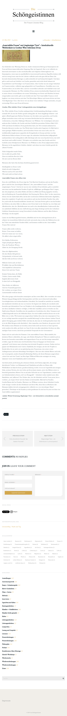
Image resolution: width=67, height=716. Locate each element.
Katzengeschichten (8, 606)
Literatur (5, 634)
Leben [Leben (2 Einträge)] (24, 550)
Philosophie (5, 644)
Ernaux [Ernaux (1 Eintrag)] (59, 541)
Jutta (15, 40)
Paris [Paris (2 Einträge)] (16, 556)
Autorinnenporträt (8, 582)
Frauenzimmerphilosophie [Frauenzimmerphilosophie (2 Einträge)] (22, 544)
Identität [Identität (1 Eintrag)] (6, 547)
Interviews (5, 599)
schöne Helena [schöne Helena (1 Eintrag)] (17, 560)
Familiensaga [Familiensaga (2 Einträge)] (7, 544)
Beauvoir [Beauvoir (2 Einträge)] (18, 541)
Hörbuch (5, 596)
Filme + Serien (6, 592)
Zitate (4, 668)
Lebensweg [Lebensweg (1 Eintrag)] (33, 550)
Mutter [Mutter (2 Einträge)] (46, 553)
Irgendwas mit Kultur (8, 603)
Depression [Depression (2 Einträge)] (38, 541)
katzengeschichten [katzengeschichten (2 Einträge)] (49, 547)
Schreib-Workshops (8, 655)
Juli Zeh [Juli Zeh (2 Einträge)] (38, 547)
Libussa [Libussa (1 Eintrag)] (51, 550)
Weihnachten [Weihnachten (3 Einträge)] (32, 563)
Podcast (4, 648)
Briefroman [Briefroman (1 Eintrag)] (28, 541)
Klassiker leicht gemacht (9, 613)
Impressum (6, 700)
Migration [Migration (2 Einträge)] (37, 553)
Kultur (4, 616)
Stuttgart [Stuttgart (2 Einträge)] (42, 560)
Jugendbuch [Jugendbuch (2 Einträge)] (28, 547)
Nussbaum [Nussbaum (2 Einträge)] (6, 556)
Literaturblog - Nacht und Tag (11, 527)
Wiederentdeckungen (9, 661)
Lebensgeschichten (8, 620)
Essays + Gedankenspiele (9, 585)
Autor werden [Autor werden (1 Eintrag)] (7, 541)
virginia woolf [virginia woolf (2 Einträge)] (7, 563)
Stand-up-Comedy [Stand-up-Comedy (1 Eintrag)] (30, 560)
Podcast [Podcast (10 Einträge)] (32, 556)
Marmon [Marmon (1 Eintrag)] (28, 553)
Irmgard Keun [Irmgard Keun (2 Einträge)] (16, 547)
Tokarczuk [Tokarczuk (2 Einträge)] (51, 560)
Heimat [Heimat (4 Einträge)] (35, 544)
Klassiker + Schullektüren (52, 40)
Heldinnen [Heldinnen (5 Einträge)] (44, 544)
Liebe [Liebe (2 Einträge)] (59, 550)
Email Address (10, 482)
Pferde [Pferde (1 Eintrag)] (23, 556)
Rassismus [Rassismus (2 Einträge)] (41, 556)
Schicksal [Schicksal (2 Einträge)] (6, 560)
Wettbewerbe (6, 658)
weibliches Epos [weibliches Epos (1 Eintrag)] (20, 563)
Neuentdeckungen (8, 637)
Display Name (10, 474)
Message (38, 474)
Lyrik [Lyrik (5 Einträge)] (20, 553)
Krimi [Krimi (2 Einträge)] (16, 550)
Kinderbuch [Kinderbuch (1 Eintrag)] (7, 550)
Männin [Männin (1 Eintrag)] (55, 553)
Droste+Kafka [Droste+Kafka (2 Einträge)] (49, 541)
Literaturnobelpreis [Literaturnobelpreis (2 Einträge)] (9, 553)
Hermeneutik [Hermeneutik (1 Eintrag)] (55, 544)
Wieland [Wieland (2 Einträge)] (42, 563)
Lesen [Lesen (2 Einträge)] (42, 550)
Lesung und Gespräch (8, 630)
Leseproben (5, 627)
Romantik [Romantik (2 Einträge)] (51, 556)
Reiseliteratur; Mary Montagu (11, 651)
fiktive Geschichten (8, 589)
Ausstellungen (6, 578)
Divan (6, 414)
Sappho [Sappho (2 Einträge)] (60, 556)
